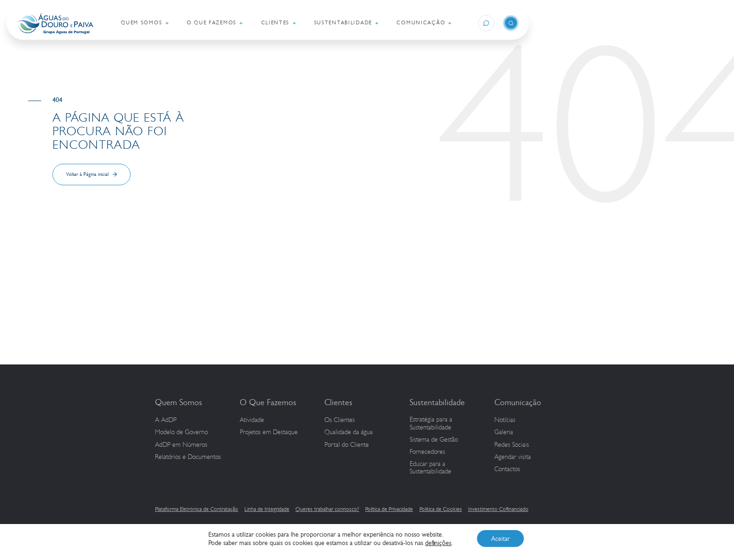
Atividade (252, 420)
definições (438, 542)
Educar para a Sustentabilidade (430, 468)
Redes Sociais (511, 445)
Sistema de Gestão (434, 440)
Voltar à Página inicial (87, 174)
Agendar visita (512, 457)
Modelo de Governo (181, 432)
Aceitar (500, 538)
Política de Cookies (440, 509)
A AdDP (165, 420)
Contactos (507, 469)
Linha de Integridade (266, 509)
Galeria (503, 432)
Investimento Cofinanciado (498, 509)
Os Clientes (339, 420)
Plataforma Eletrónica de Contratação (196, 509)
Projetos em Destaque (269, 432)
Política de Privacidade (389, 509)
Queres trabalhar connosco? (327, 509)
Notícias (504, 420)
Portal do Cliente (346, 445)
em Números (181, 445)
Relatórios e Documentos (188, 457)
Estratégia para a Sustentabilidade (431, 423)
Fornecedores (427, 452)
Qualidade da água (348, 432)
